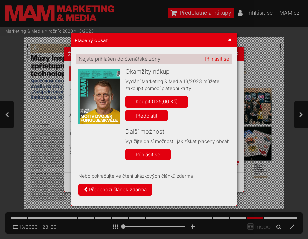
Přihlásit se (217, 59)
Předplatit (146, 116)
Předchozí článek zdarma (115, 189)
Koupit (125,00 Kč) (157, 101)
